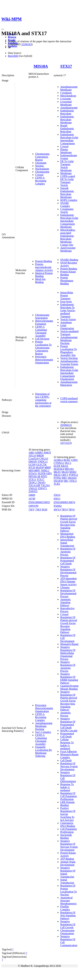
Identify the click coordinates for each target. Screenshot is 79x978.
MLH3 (65, 472)
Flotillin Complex (65, 908)
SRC (66, 480)
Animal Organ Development (67, 863)
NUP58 (42, 473)
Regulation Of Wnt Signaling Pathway (68, 915)
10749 (32, 498)
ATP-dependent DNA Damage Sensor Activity (68, 581)
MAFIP (40, 467)
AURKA (58, 460)
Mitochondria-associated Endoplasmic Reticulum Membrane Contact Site (67, 237)
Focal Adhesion (68, 751)
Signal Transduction (67, 881)
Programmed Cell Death (67, 735)
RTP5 (44, 476)
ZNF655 (33, 491)
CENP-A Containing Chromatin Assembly (41, 331)
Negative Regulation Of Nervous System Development (69, 845)
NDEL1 (45, 470)
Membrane (66, 173)
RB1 (64, 477)
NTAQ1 (33, 473)
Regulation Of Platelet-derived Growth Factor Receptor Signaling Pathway (68, 625)
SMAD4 (72, 477)
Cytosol (39, 174)
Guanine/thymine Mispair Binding (69, 687)
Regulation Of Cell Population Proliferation (68, 796)
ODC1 (64, 475)
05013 (57, 498)
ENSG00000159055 (39, 502)
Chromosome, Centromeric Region (42, 156)
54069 (32, 495)
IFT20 (32, 467)
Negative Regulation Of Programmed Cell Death (67, 723)
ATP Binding (67, 858)
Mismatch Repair (69, 644)
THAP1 (41, 482)
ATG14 (32, 455)
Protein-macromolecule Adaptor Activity (44, 267)
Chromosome (42, 171)
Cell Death (66, 760)
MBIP (47, 467)
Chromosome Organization (67, 932)
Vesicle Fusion (68, 319)
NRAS (57, 475)
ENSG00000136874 (64, 502)
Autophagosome (69, 107)
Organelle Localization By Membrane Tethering (43, 751)
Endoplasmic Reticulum (67, 112)
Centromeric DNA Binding (67, 824)
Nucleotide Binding (66, 836)
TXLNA (45, 485)
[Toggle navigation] (2, 29)
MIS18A (41, 66)
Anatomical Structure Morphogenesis (68, 900)
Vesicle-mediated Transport (69, 333)
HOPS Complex (68, 200)
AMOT (47, 452)
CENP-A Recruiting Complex (40, 180)
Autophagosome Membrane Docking (69, 340)
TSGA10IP (34, 485)
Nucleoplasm (42, 168)
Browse (12, 37)
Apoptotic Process (65, 714)
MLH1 (57, 472)
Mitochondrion (68, 95)
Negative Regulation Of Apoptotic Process (67, 666)
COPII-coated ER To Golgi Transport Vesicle (67, 181)
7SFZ (38, 509)
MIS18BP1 (34, 470)
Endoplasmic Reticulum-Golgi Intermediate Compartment (69, 139)
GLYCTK (41, 464)
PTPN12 (73, 475)
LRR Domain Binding (67, 804)
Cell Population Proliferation (68, 830)
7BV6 (71, 509)
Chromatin (40, 162)
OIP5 (49, 473)
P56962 (58, 505)
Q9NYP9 (33, 505)
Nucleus (39, 165)
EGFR (57, 466)
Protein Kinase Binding (68, 273)
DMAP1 (33, 461)
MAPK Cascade (68, 730)
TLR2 (57, 483)
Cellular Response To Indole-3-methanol (67, 744)
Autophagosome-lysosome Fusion (69, 362)
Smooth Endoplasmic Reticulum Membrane (67, 192)
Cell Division (42, 338)
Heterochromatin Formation (44, 322)
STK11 (73, 480)
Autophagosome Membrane (69, 88)
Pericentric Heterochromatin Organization (44, 359)
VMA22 (33, 488)
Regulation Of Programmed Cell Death (67, 560)
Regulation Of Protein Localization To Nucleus (68, 890)
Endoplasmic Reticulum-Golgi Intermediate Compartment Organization (69, 373)
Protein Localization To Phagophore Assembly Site (68, 351)
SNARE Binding (69, 259)
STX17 (66, 66)
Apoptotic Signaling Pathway (65, 602)
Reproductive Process (67, 610)
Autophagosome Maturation (69, 383)
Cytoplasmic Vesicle (67, 210)
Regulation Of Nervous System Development (69, 766)
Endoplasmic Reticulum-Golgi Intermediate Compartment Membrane (69, 221)
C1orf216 (34, 458)
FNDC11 (43, 461)
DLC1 (68, 463)
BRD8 (40, 455)
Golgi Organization (67, 327)
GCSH (32, 464)
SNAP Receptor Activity (68, 264)
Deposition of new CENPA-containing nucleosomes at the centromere (43, 399)
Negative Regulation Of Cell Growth (67, 924)
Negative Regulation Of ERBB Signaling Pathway (69, 678)
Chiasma (64, 587)
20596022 (65, 425)
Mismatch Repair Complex (69, 756)
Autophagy (66, 322)
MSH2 (72, 472)
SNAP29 (58, 480)
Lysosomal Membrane (66, 103)
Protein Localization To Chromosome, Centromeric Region (43, 347)
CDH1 (74, 460)
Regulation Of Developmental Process (68, 593)
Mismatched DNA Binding (67, 535)
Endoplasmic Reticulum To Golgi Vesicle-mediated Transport (67, 310)
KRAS (64, 466)
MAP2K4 (59, 469)
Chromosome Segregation (42, 316)
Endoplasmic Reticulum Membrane (67, 119)
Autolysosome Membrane (67, 249)
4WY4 (57, 509)
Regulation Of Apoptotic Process (67, 551)
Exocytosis (66, 301)
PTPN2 (57, 477)
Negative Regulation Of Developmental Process (68, 571)
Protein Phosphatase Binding (66, 280)
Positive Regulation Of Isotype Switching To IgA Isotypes (67, 814)
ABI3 (31, 452)
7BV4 (64, 509)
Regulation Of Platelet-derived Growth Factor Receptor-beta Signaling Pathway (68, 523)
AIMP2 (39, 452)
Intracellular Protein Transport (66, 295)
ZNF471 (42, 488)
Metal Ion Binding (40, 280)
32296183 (26, 44)
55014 (57, 495)
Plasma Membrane (66, 151)
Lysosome (65, 98)
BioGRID (13, 56)
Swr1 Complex (43, 732)
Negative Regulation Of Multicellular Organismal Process (67, 653)
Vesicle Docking (69, 358)
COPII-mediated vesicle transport (69, 400)
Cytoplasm (66, 92)
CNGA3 (43, 458)
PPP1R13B (34, 476)
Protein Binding (43, 261)
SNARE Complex (65, 204)
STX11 (32, 479)
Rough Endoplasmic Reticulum (67, 128)
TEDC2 (33, 482)
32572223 (65, 443)
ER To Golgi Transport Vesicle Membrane (67, 166)
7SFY (32, 509)
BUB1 (66, 460)
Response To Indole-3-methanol (67, 787)
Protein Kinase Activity (68, 854)
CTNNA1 (59, 463)
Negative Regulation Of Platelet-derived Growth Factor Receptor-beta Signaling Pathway (68, 700)
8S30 (44, 509)
